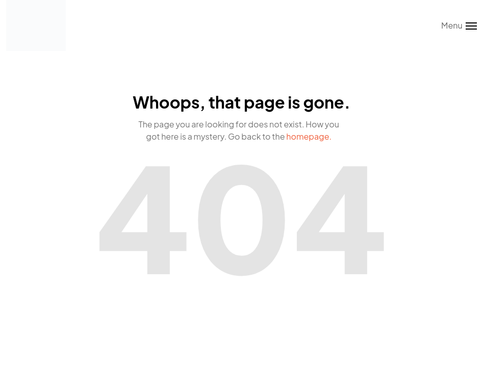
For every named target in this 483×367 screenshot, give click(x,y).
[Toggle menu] (459, 25)
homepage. (309, 136)
